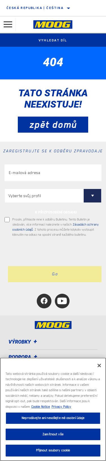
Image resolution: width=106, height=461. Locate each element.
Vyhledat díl (53, 40)
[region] (53, 409)
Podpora (23, 357)
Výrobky (23, 342)
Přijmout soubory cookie (53, 450)
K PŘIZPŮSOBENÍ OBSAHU (56, 212)
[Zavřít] (99, 365)
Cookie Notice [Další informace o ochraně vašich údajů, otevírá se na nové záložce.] (40, 407)
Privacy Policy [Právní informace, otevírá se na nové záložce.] (61, 407)
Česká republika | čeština (35, 8)
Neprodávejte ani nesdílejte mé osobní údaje (53, 418)
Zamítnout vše (53, 434)
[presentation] (52, 252)
